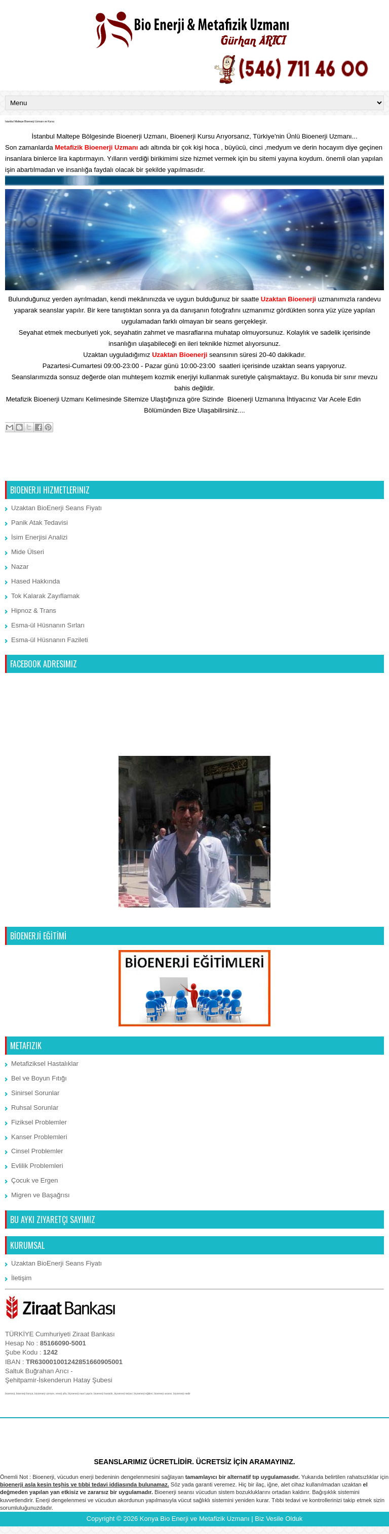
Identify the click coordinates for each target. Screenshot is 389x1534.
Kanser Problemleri (39, 1137)
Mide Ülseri (27, 552)
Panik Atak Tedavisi (39, 522)
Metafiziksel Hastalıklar (45, 1063)
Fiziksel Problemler (39, 1122)
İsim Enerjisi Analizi (39, 537)
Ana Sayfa (195, 468)
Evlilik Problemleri (37, 1165)
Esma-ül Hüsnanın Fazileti (49, 640)
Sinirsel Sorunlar (35, 1093)
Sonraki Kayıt (27, 468)
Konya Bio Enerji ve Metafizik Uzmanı (195, 1518)
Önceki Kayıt (362, 468)
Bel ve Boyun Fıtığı (39, 1078)
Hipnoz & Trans (33, 610)
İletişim (373, 399)
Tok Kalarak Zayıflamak (45, 596)
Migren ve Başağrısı (40, 1195)
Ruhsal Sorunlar (34, 1107)
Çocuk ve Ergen (34, 1180)
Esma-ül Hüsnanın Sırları (48, 625)
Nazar (20, 566)
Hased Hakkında (35, 581)
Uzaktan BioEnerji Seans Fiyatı (56, 508)
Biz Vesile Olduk (278, 1518)
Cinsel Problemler (37, 1151)
